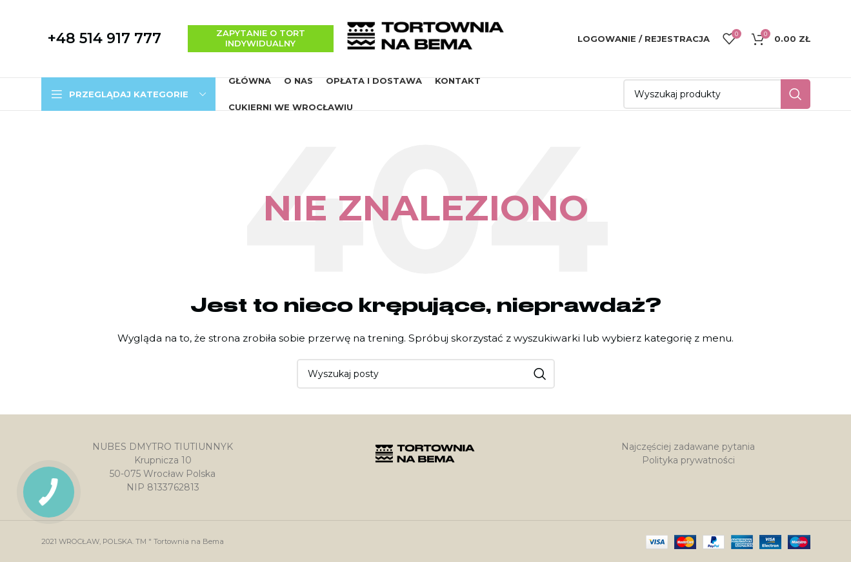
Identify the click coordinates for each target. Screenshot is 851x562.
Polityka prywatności (688, 460)
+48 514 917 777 (104, 38)
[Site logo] (425, 38)
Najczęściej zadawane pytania (688, 446)
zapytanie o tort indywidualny (260, 38)
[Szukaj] (716, 94)
